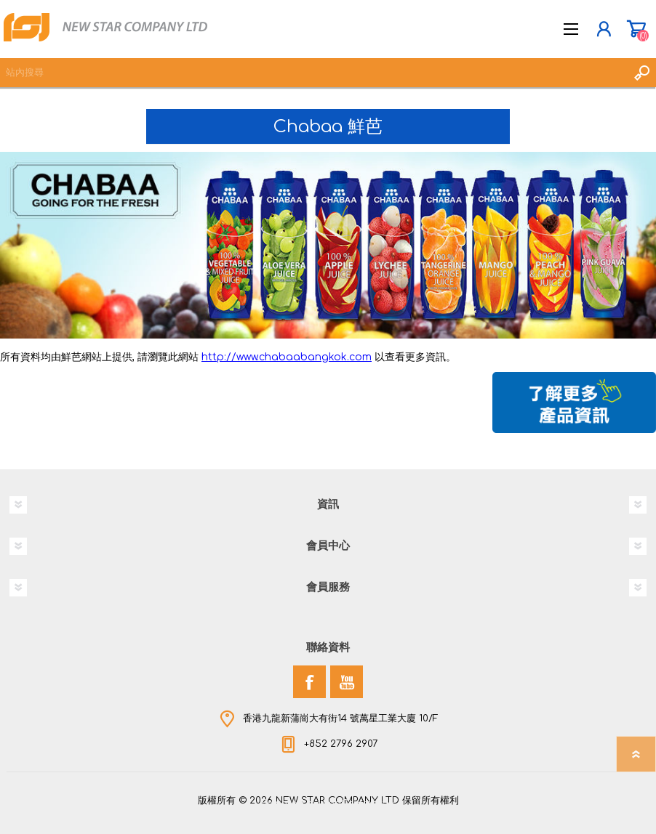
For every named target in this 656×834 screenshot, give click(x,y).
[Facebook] (309, 681)
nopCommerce (357, 803)
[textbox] (313, 72)
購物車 (636, 29)
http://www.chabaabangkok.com (286, 357)
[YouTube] (346, 681)
